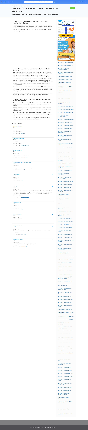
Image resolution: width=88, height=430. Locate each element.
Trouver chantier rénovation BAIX (65, 367)
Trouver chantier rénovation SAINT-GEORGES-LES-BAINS (65, 178)
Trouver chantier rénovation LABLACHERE (63, 199)
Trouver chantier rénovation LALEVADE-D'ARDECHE (65, 313)
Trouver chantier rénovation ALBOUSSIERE (63, 398)
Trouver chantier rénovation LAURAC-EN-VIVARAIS (65, 413)
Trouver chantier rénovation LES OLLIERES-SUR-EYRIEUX (64, 394)
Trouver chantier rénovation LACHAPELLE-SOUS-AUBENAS (63, 253)
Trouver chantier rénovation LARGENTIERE (63, 207)
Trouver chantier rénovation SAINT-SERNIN (65, 245)
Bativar (22, 220)
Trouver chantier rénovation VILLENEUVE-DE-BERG (63, 116)
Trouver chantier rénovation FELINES (65, 237)
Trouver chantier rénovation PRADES (65, 333)
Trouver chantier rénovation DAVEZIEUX (66, 109)
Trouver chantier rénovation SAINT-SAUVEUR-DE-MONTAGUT (65, 327)
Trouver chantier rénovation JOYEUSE (65, 224)
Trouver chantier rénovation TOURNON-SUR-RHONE (65, 73)
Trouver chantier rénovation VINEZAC (65, 296)
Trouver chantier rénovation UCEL (65, 187)
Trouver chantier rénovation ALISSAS (65, 274)
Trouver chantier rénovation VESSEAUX (66, 227)
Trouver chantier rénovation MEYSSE (65, 271)
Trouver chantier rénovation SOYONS (65, 184)
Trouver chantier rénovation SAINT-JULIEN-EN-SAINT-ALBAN (65, 277)
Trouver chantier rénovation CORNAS (65, 156)
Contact (54, 427)
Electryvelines (23, 234)
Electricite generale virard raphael (27, 169)
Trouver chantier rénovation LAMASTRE (66, 128)
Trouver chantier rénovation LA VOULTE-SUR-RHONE (66, 91)
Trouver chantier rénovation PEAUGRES (66, 181)
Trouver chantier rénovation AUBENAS (66, 65)
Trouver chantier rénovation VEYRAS (65, 234)
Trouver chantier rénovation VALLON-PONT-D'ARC (65, 148)
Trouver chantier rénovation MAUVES (65, 309)
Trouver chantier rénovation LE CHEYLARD (64, 103)
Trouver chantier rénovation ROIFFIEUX (66, 125)
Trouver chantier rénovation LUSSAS (65, 370)
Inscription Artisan (81, 1)
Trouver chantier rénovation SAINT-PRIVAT (65, 231)
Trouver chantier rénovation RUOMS (65, 163)
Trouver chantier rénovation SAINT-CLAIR (65, 359)
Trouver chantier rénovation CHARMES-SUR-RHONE (65, 144)
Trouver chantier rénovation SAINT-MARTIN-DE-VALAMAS (65, 289)
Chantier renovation (7, 2)
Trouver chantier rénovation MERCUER (66, 319)
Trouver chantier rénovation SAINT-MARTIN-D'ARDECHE (65, 384)
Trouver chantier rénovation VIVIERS (65, 95)
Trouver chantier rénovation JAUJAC (65, 302)
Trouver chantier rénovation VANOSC (65, 373)
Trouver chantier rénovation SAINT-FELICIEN (65, 306)
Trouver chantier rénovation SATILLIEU (66, 221)
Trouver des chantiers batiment (22, 6)
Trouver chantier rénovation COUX (65, 218)
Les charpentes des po (25, 197)
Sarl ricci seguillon (24, 157)
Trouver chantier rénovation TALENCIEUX (63, 409)
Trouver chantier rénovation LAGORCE (66, 405)
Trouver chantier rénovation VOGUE (65, 387)
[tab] (33, 127)
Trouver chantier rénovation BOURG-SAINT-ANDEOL (65, 87)
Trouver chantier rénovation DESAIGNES (66, 316)
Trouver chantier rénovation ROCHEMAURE (63, 174)
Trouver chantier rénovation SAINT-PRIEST (65, 293)
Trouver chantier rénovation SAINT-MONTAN (65, 203)
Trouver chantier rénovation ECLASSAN (66, 376)
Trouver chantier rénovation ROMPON (66, 353)
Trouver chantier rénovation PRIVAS (65, 76)
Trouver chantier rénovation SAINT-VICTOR (65, 380)
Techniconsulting (24, 246)
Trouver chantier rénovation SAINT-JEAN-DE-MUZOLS (65, 132)
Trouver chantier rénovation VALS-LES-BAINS (65, 98)
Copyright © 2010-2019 (34, 427)
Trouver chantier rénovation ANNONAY (66, 62)
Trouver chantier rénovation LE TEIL (65, 79)
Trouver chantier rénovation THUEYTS (66, 299)
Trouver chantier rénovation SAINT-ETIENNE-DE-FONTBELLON (65, 136)
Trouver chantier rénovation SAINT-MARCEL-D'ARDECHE (65, 152)
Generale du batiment (25, 145)
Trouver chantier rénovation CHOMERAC (66, 119)
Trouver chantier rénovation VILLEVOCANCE (63, 323)
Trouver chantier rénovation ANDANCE (66, 330)
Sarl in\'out (23, 133)
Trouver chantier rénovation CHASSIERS (66, 356)
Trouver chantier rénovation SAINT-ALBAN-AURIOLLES (65, 364)
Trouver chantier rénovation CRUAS (65, 122)
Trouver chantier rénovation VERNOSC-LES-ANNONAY (65, 159)
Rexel (22, 180)
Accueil (13, 6)
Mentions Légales (48, 427)
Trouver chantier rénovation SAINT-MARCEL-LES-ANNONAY (65, 285)
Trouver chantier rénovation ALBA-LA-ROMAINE (65, 263)
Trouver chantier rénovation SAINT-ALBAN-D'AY (65, 267)
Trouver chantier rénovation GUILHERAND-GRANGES (63, 69)
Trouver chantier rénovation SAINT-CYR (66, 281)
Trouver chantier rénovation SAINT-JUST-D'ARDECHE (66, 241)
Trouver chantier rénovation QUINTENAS (66, 256)
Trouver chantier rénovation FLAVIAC (65, 342)
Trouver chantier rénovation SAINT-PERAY (65, 83)
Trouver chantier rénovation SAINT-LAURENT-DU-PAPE (65, 249)
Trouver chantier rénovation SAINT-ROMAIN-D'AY (65, 349)
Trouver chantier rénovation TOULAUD (66, 211)
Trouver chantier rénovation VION (65, 390)
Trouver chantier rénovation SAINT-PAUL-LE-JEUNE (65, 402)
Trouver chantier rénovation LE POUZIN (66, 106)
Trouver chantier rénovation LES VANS (66, 112)
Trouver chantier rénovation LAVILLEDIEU (63, 195)
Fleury (22, 209)
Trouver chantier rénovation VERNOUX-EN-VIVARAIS (65, 191)
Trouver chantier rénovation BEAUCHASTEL (63, 215)
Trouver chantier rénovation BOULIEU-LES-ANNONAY (65, 167)
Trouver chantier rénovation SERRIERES (66, 337)
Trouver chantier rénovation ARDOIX (65, 345)
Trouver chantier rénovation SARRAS (65, 170)
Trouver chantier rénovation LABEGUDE (66, 259)
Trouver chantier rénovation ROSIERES (66, 339)
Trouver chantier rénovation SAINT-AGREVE (65, 140)
